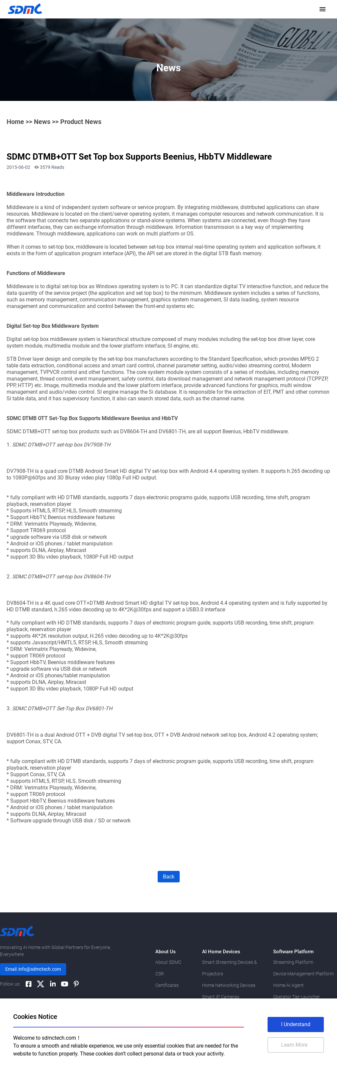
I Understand (295, 1024)
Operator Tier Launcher (296, 996)
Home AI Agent (288, 985)
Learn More (294, 1045)
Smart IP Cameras (220, 996)
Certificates (167, 985)
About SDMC (168, 962)
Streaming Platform (293, 962)
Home (15, 122)
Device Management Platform (303, 973)
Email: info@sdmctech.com (33, 969)
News (42, 122)
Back (168, 876)
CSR (159, 973)
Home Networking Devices (228, 985)
